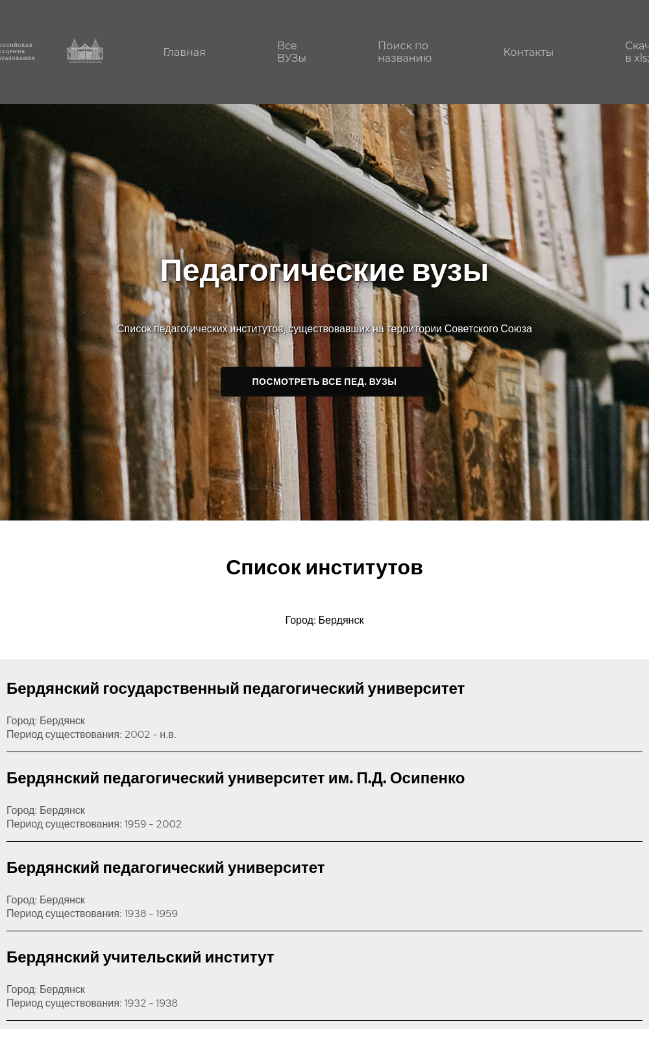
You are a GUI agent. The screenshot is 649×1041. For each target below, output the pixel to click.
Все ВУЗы (291, 52)
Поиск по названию (405, 52)
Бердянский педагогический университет (165, 867)
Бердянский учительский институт (140, 957)
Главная (184, 52)
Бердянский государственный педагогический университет (235, 688)
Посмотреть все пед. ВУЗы (324, 381)
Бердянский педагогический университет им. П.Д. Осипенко (235, 778)
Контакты (528, 52)
